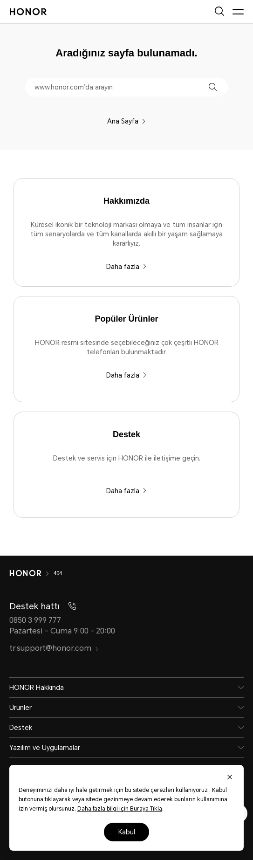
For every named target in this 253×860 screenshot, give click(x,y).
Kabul (126, 832)
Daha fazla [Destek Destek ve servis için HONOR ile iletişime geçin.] (126, 491)
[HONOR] (31, 573)
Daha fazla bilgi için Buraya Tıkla (119, 808)
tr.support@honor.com (54, 648)
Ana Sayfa (126, 121)
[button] (213, 87)
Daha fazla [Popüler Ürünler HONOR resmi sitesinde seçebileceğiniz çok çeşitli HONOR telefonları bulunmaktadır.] (126, 375)
